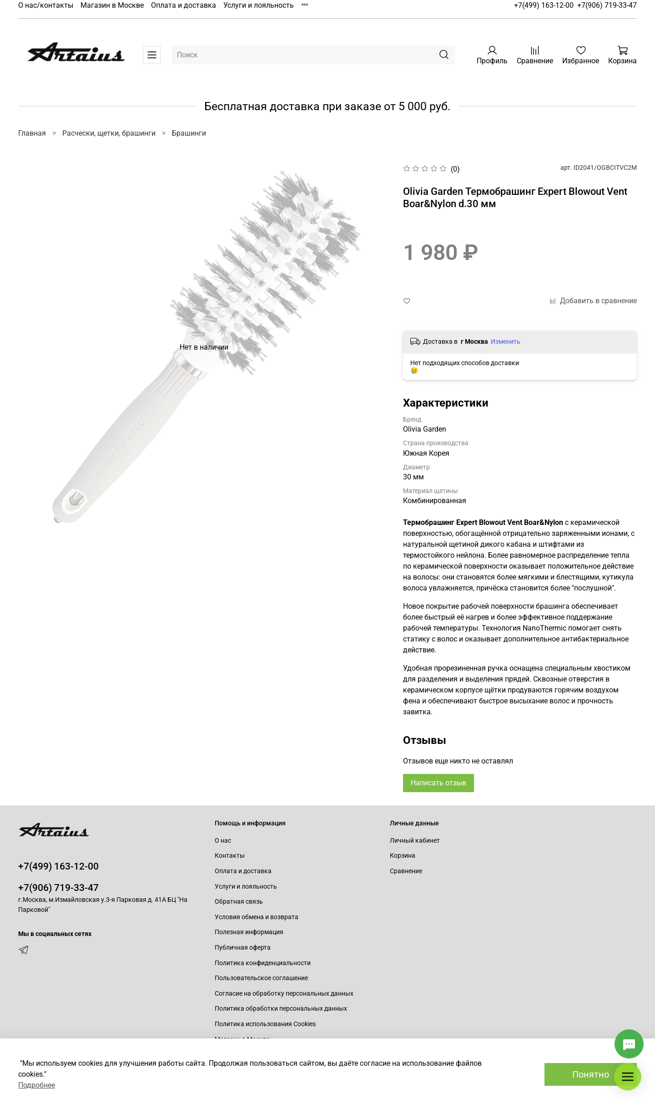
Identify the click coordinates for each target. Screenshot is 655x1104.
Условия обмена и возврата (256, 917)
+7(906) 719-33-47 (607, 5)
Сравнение (406, 871)
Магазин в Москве (112, 5)
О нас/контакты (45, 5)
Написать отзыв (438, 782)
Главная (32, 133)
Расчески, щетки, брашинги (109, 133)
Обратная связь (239, 902)
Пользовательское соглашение (261, 978)
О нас (223, 841)
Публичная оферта (243, 947)
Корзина (402, 856)
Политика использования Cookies (265, 1024)
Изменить (505, 341)
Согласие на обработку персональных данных (284, 993)
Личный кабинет (415, 841)
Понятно (590, 1074)
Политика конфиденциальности (263, 963)
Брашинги (189, 133)
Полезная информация (249, 932)
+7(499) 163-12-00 (544, 5)
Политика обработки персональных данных (281, 1008)
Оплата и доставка (183, 5)
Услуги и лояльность (258, 5)
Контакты (230, 856)
